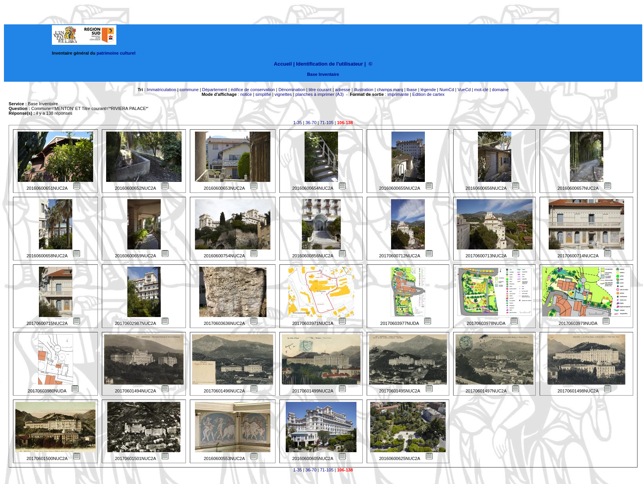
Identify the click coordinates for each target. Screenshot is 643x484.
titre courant (320, 89)
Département (214, 89)
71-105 (326, 122)
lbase (412, 89)
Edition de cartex (428, 94)
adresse (342, 89)
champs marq (390, 89)
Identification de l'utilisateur (329, 64)
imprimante (398, 94)
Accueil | (284, 64)
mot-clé (481, 89)
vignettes (283, 94)
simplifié (263, 94)
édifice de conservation (253, 89)
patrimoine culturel (116, 53)
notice (246, 94)
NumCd (446, 89)
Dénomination (291, 89)
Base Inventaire (323, 74)
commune (189, 89)
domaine (500, 89)
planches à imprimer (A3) (320, 94)
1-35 (297, 122)
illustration (363, 89)
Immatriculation (161, 89)
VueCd (463, 89)
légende (428, 89)
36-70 (310, 122)
